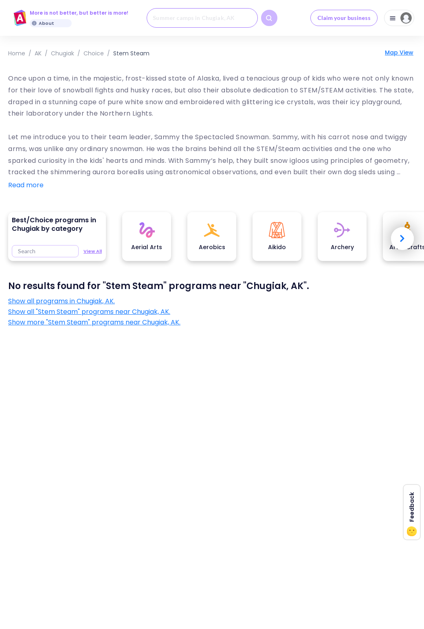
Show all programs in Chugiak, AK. (61, 301)
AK (38, 53)
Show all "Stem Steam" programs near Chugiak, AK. (89, 312)
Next (402, 238)
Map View (399, 52)
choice (93, 53)
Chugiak (62, 53)
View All (92, 251)
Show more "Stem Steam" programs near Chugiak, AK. (94, 322)
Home (16, 53)
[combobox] (202, 18)
